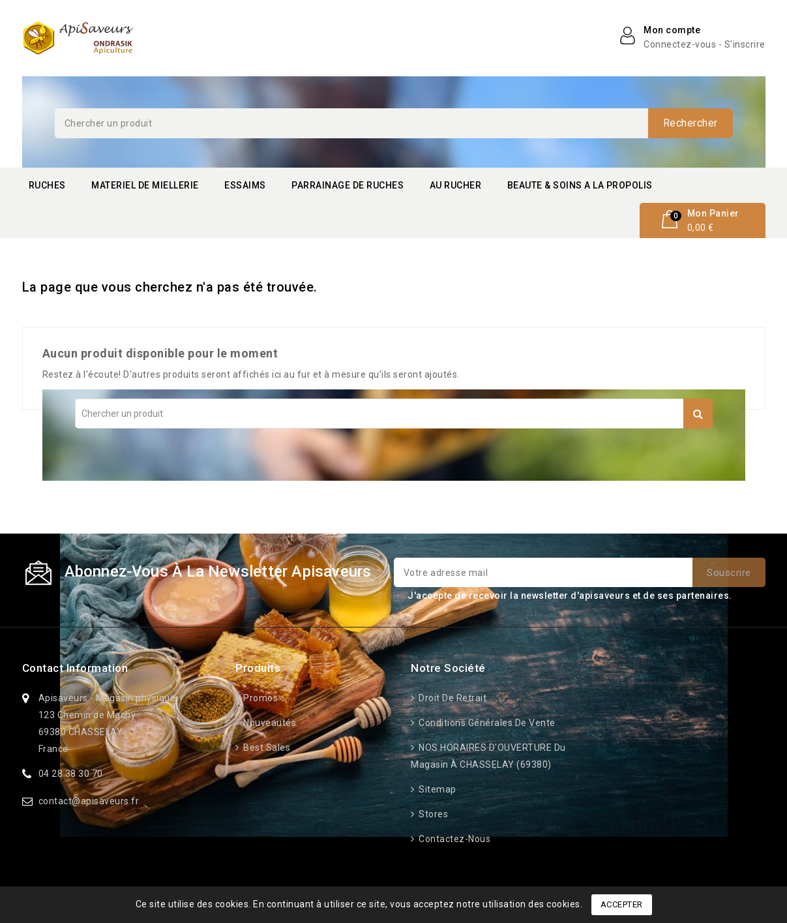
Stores (433, 814)
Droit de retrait (452, 698)
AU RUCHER (456, 185)
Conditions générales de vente (486, 723)
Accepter (622, 904)
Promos (259, 698)
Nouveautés (269, 723)
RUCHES (47, 185)
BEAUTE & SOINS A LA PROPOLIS (580, 185)
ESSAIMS (245, 185)
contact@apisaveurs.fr (89, 801)
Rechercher (690, 123)
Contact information (75, 667)
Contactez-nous (454, 839)
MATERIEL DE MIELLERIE (145, 185)
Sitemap (436, 789)
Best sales (266, 747)
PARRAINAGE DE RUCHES (347, 185)
